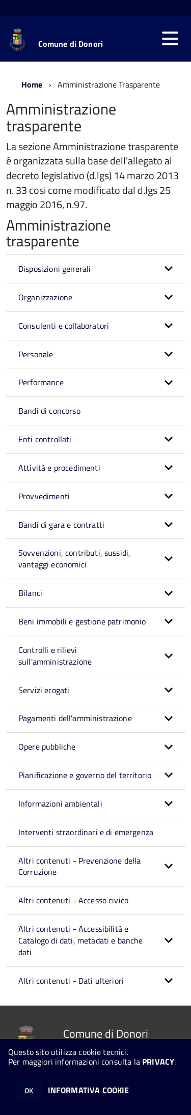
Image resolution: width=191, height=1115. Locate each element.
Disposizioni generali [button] (54, 269)
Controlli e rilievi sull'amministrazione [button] (55, 656)
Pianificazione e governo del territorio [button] (84, 775)
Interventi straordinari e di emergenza (85, 832)
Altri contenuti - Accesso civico (73, 900)
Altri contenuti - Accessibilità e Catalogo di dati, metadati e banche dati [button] (80, 940)
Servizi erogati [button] (43, 690)
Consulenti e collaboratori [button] (63, 326)
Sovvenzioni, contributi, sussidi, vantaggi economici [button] (74, 558)
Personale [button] (35, 354)
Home (32, 84)
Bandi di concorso (49, 411)
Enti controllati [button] (45, 439)
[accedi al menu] (170, 39)
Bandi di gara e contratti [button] (61, 525)
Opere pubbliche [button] (46, 746)
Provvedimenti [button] (44, 496)
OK (28, 1090)
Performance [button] (41, 382)
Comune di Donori (70, 44)
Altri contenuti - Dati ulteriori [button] (71, 981)
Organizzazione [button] (45, 297)
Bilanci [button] (30, 593)
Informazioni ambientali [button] (60, 803)
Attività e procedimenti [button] (59, 468)
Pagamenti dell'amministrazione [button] (75, 718)
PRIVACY (158, 1061)
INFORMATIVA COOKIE (88, 1090)
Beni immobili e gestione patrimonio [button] (82, 621)
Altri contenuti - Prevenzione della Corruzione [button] (79, 866)
